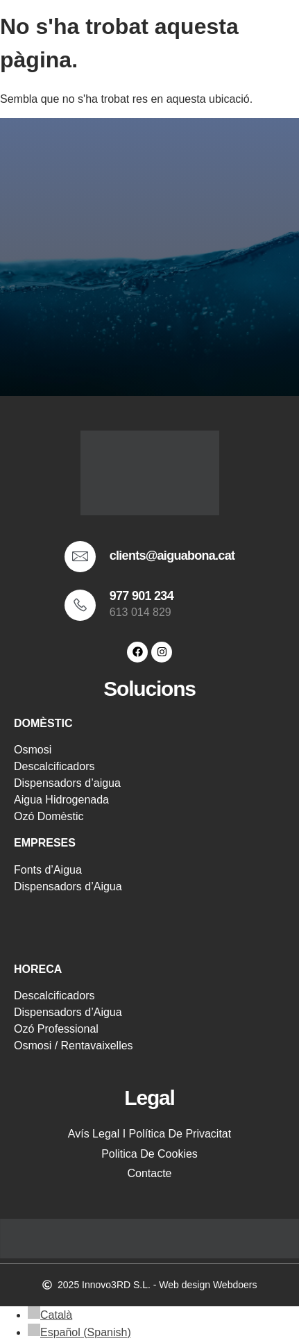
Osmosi (32, 750)
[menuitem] (50, 1315)
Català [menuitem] (56, 1315)
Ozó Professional (56, 1029)
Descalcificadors (54, 766)
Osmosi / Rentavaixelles (73, 1045)
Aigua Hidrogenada (61, 800)
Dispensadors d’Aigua (68, 886)
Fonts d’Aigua (48, 870)
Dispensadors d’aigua (67, 783)
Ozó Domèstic (48, 816)
